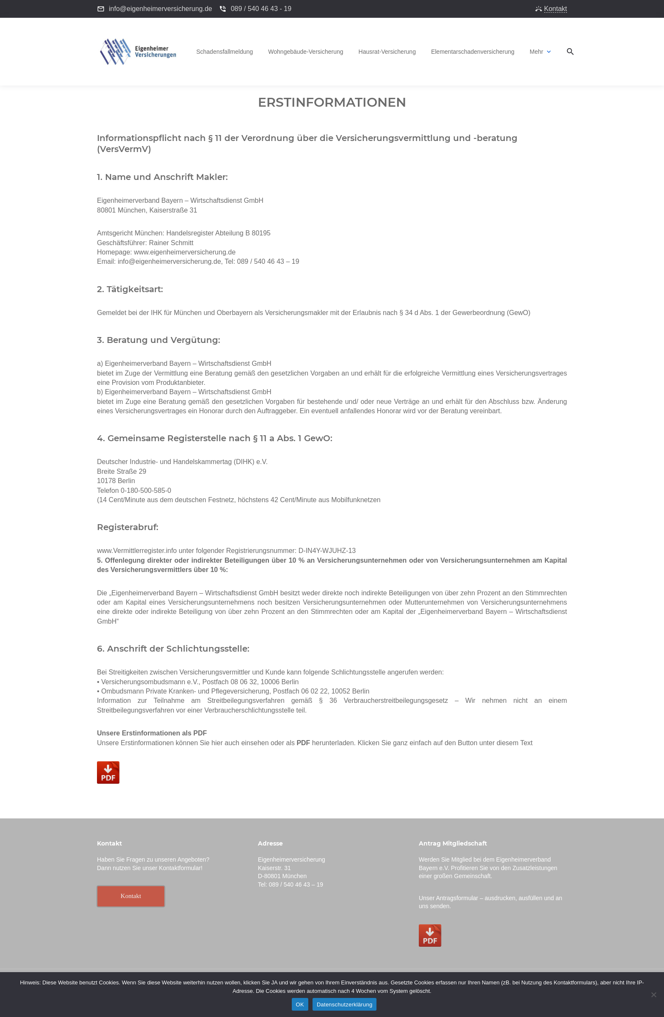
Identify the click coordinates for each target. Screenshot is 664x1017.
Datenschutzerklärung (344, 1004)
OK (300, 1004)
